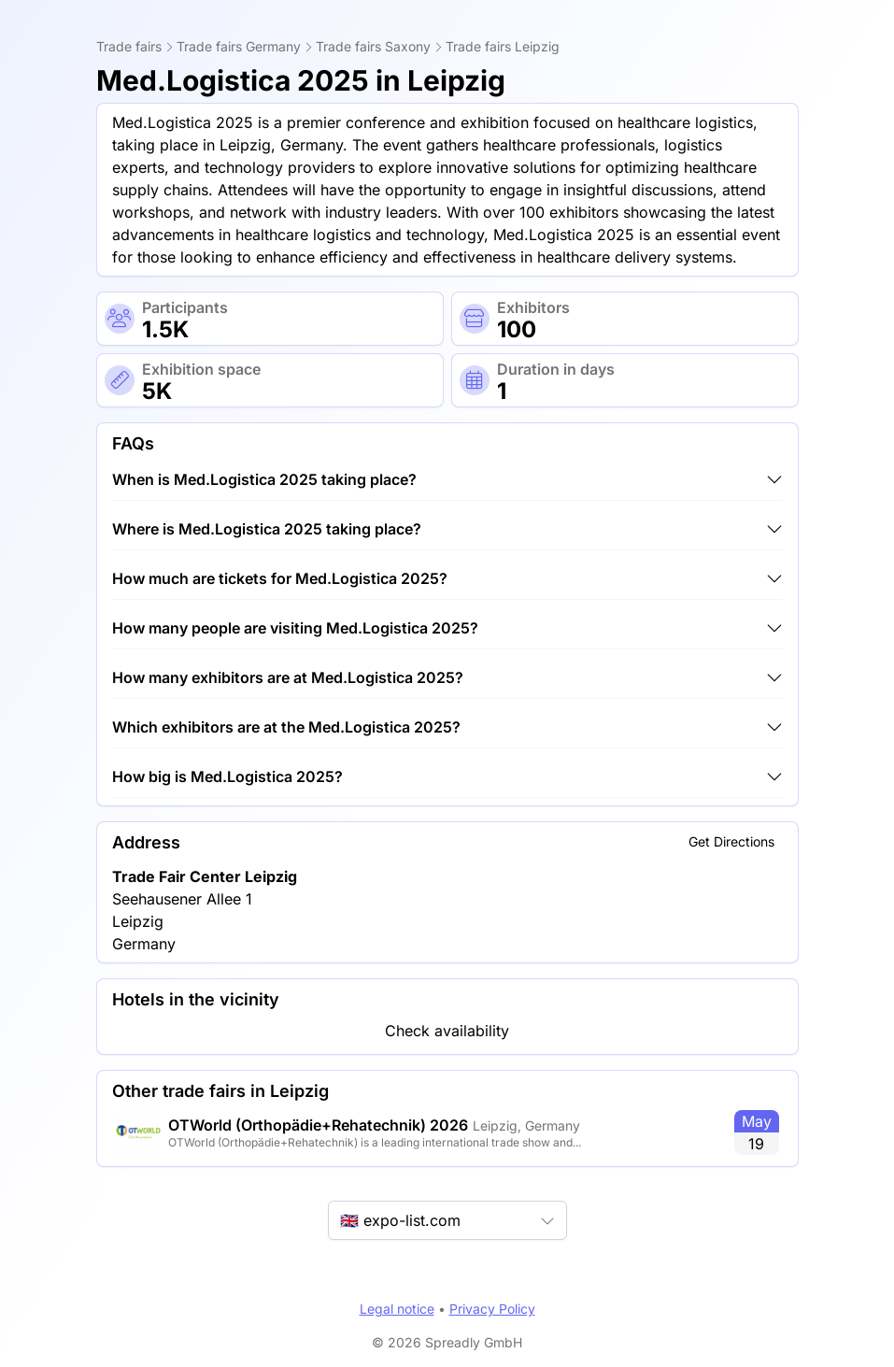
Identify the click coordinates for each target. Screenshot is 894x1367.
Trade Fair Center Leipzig (204, 876)
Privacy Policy (492, 1309)
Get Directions (731, 841)
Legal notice (397, 1309)
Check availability (447, 1030)
